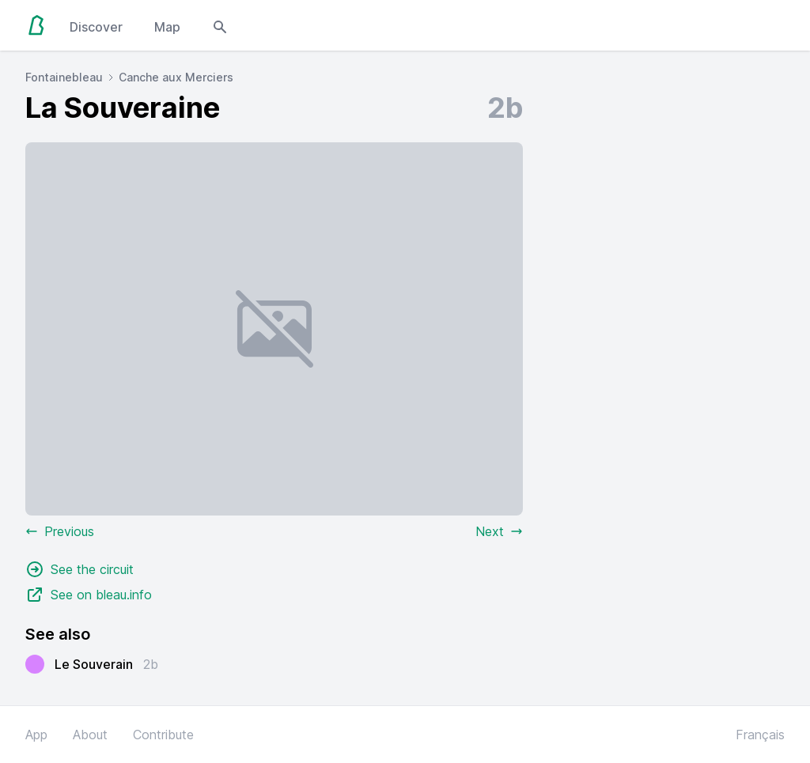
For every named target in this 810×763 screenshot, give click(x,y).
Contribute (163, 734)
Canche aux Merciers (176, 77)
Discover (96, 27)
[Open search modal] (220, 25)
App (36, 734)
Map (167, 27)
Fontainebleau (64, 77)
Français (760, 734)
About (90, 734)
